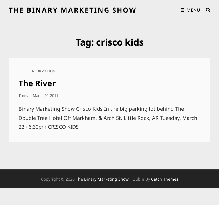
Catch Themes (164, 179)
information (43, 71)
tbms (23, 95)
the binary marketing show (73, 10)
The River (37, 83)
